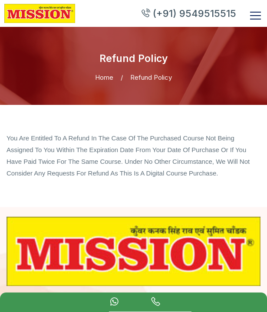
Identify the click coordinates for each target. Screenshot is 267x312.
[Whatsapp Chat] (114, 303)
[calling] (155, 303)
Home (104, 71)
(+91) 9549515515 (204, 10)
